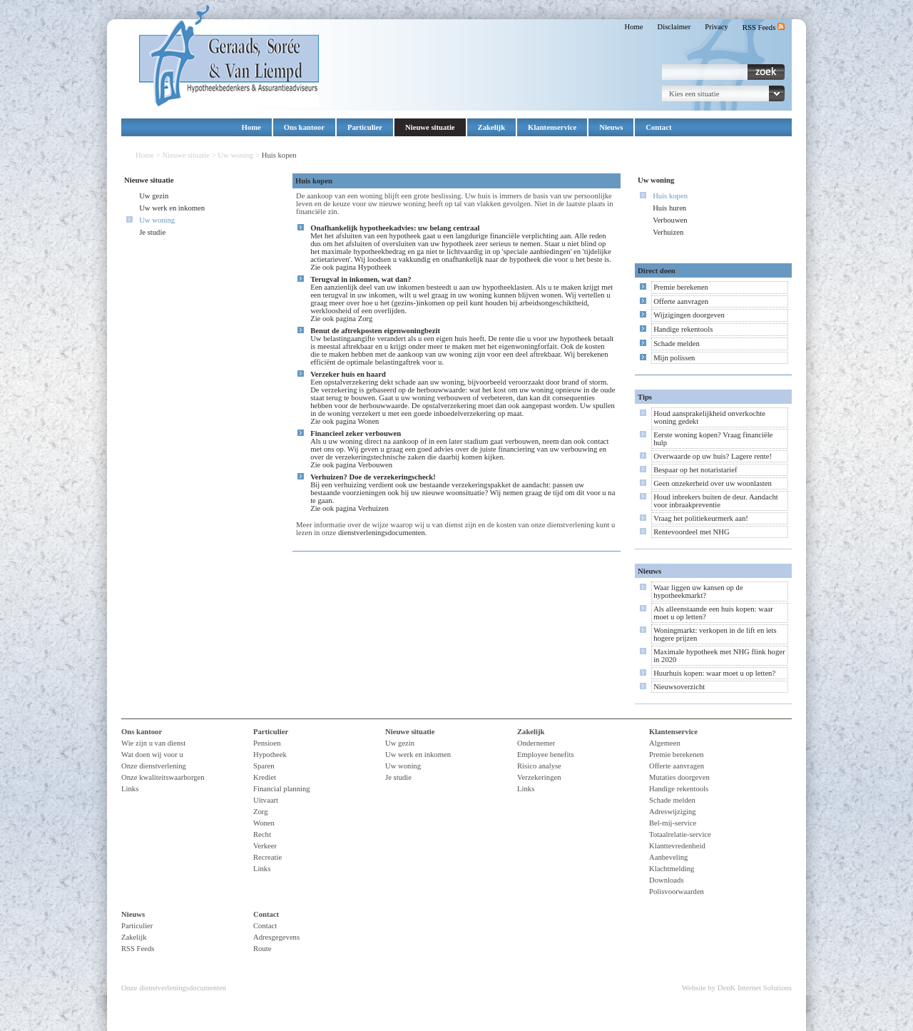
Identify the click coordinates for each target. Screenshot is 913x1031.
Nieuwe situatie (430, 127)
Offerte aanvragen (680, 301)
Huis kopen (670, 196)
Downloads (666, 880)
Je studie (152, 232)
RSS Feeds (764, 27)
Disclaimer (674, 27)
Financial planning (281, 789)
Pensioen (266, 743)
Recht (262, 834)
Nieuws (611, 127)
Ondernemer (536, 743)
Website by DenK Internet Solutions (737, 988)
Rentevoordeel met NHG (691, 532)
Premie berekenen (680, 287)
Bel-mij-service (672, 823)
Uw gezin (153, 196)
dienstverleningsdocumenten (381, 533)
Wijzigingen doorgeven (689, 315)
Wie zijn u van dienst (153, 743)
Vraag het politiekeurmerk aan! (700, 518)
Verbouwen (375, 465)
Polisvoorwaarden (676, 891)
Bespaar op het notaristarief (695, 470)
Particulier (364, 127)
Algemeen (664, 743)
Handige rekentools (683, 329)
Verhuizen (373, 508)
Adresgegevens (276, 937)
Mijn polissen (674, 358)
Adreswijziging (672, 812)
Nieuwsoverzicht (679, 687)
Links (129, 789)
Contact (658, 127)
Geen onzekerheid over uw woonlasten (712, 483)
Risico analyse (539, 766)
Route (262, 949)
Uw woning (235, 155)
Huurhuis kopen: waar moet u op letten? (714, 673)
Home (633, 27)
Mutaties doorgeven (679, 777)
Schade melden (676, 343)
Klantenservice (552, 127)
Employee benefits (545, 754)
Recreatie (267, 857)
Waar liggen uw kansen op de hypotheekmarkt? (698, 591)
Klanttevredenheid (677, 846)
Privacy (716, 27)
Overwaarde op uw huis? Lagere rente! (712, 456)
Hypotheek (375, 267)
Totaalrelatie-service (680, 834)
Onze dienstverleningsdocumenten (173, 988)
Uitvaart (265, 800)
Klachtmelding (671, 869)
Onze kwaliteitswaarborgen (163, 777)
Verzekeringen (539, 777)
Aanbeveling (668, 857)
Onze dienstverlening (153, 766)
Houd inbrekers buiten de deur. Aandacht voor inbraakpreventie (715, 501)
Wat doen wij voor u (152, 754)
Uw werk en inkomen (172, 208)
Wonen (368, 421)
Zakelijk (492, 127)
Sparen (264, 766)
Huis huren (669, 208)
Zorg (365, 318)
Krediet (264, 777)
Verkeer (265, 846)
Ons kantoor (304, 127)
